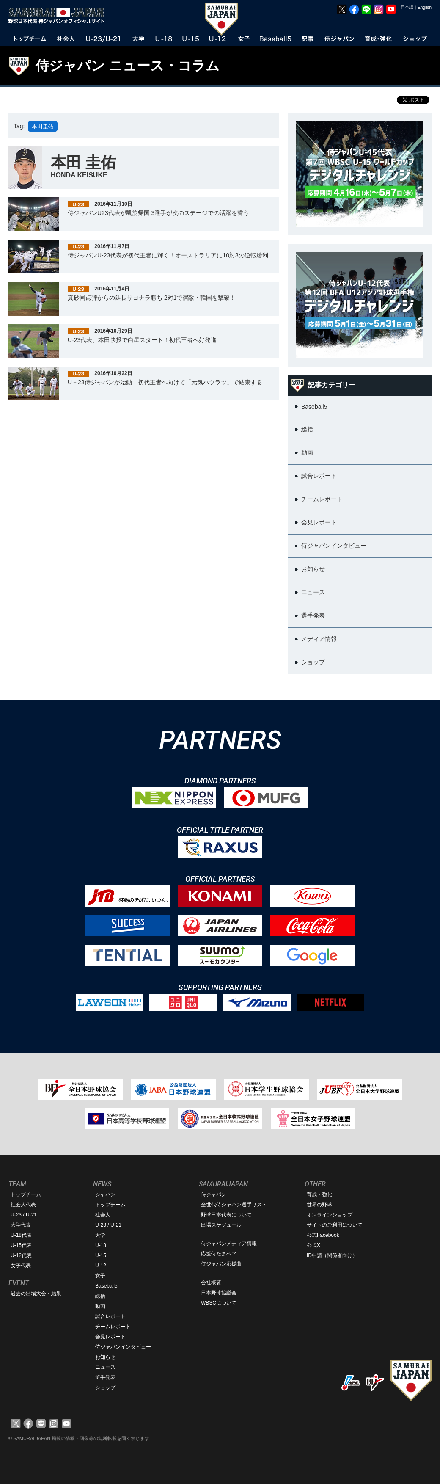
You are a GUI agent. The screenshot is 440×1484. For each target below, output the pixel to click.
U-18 (100, 1245)
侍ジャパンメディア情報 (229, 1244)
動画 (100, 1306)
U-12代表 (21, 1255)
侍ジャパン (213, 1194)
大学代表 (21, 1225)
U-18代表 (21, 1235)
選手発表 (105, 1377)
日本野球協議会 (218, 1293)
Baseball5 (106, 1286)
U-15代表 (21, 1245)
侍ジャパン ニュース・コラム (128, 65)
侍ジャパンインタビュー (123, 1347)
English (425, 7)
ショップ (105, 1387)
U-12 (100, 1266)
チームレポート (113, 1327)
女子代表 (21, 1266)
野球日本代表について (226, 1215)
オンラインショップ (329, 1215)
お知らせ (105, 1357)
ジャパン (105, 1194)
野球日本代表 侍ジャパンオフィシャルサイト (59, 16)
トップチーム (26, 1194)
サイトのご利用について (335, 1225)
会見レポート (110, 1337)
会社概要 (211, 1282)
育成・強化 (319, 1194)
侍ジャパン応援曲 (221, 1264)
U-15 (100, 1255)
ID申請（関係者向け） (332, 1255)
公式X (313, 1245)
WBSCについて (218, 1303)
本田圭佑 (43, 126)
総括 (100, 1296)
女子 (100, 1276)
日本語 (407, 7)
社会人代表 (23, 1205)
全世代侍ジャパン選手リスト (234, 1205)
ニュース (105, 1367)
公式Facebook (323, 1235)
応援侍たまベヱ (218, 1254)
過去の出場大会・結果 (36, 1293)
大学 (100, 1235)
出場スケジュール (221, 1225)
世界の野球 (319, 1205)
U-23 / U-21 (24, 1215)
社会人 (102, 1215)
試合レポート (110, 1316)
